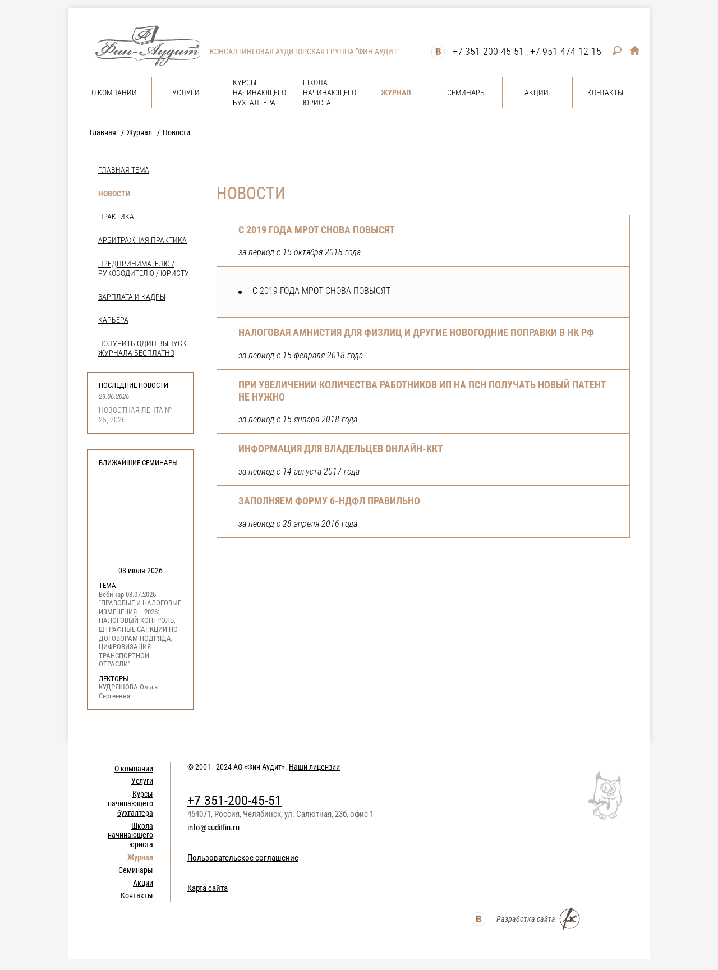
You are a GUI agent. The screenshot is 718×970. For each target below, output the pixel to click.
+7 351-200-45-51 (488, 51)
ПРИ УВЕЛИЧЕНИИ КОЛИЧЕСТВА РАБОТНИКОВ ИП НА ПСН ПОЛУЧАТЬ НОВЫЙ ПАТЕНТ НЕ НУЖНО (422, 391)
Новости (114, 193)
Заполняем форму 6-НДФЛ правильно (329, 501)
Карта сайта (207, 888)
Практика (116, 216)
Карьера (113, 319)
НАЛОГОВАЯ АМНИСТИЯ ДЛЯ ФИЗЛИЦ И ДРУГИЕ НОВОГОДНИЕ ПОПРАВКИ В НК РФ (416, 332)
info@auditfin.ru (213, 827)
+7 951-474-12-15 (565, 51)
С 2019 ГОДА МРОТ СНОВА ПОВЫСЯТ (316, 230)
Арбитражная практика (142, 240)
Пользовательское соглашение (242, 858)
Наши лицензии (314, 766)
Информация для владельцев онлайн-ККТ (340, 448)
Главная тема (123, 170)
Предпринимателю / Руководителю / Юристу (143, 268)
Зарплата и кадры (131, 296)
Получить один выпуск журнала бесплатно (142, 348)
